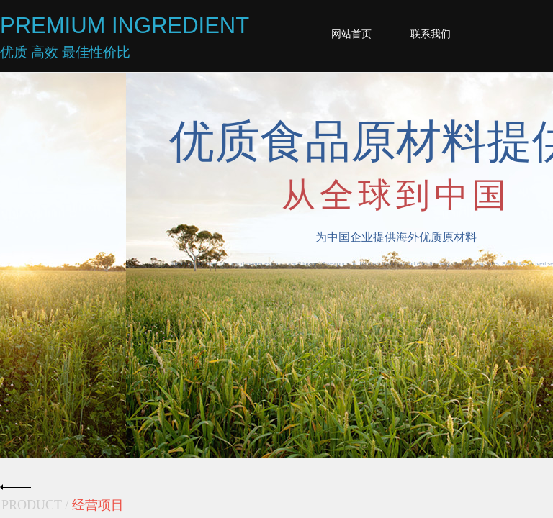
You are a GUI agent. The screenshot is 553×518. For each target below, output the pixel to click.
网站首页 (351, 34)
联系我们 (430, 34)
